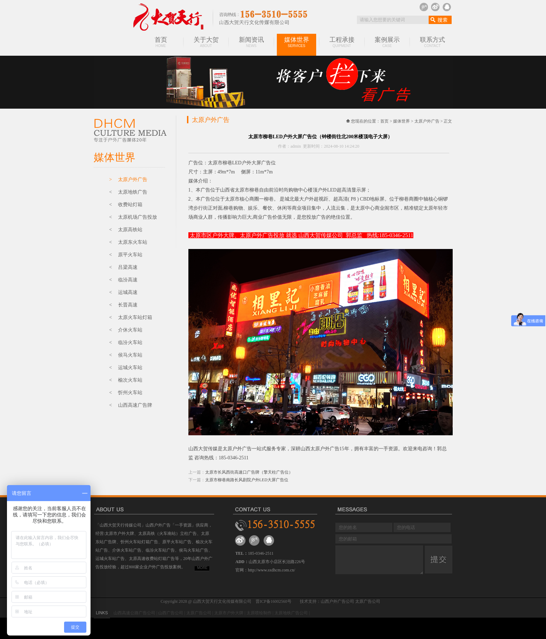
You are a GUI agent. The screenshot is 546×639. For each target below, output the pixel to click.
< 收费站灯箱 (125, 204)
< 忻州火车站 (125, 392)
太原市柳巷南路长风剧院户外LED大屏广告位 (246, 479)
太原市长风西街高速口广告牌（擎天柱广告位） (249, 472)
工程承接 (341, 42)
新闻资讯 (251, 42)
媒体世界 (296, 42)
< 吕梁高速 (123, 267)
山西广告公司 (170, 612)
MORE (202, 568)
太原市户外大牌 (228, 612)
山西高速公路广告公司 (134, 612)
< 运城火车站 (125, 367)
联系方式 (432, 42)
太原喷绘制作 (259, 612)
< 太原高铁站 (125, 229)
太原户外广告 (426, 121)
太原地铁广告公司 (291, 612)
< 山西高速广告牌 (130, 405)
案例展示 (387, 42)
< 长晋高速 (123, 304)
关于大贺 (206, 42)
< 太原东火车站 (128, 242)
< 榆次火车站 (125, 380)
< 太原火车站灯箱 (130, 317)
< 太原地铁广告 (128, 192)
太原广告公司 (198, 612)
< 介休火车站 (125, 330)
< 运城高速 (123, 292)
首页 (161, 42)
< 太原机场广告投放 (133, 217)
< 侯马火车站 (125, 355)
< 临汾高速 (123, 279)
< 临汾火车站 (125, 342)
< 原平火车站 (125, 254)
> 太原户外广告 (128, 179)
